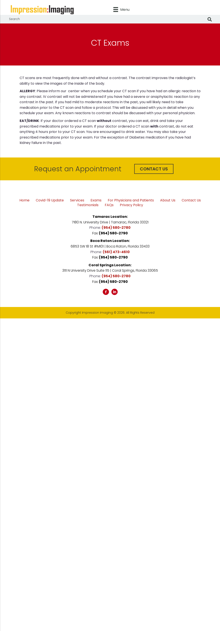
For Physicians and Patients (131, 200)
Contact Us (191, 200)
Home (24, 200)
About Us (167, 200)
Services (77, 200)
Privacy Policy (131, 205)
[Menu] (121, 9)
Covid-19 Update (50, 200)
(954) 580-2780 (116, 227)
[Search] (210, 19)
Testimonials (87, 205)
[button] (153, 169)
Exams (95, 200)
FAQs (109, 205)
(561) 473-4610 (116, 251)
